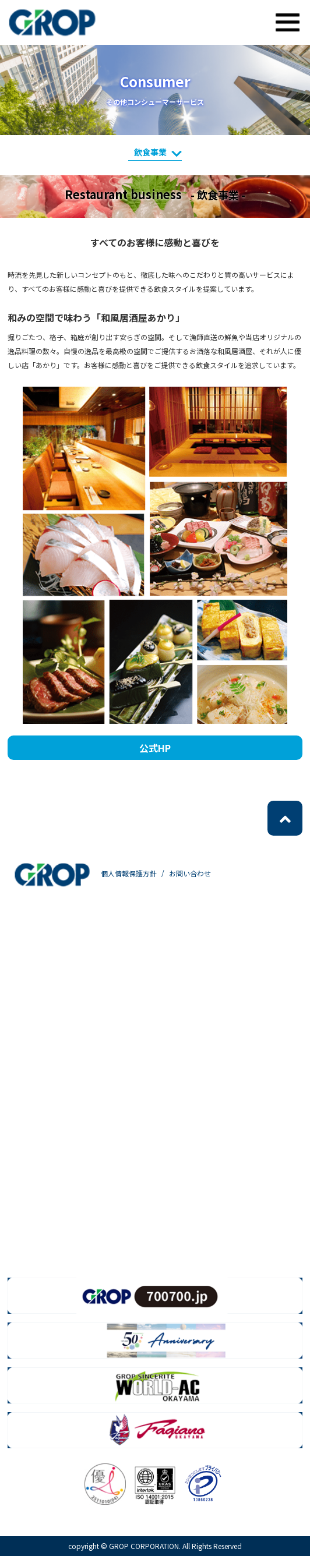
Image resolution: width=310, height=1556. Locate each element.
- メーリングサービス (73, 1145)
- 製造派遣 (54, 980)
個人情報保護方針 (129, 873)
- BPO (47, 1063)
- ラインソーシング (69, 1008)
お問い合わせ (190, 873)
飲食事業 (158, 152)
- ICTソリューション (71, 1090)
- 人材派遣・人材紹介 (73, 953)
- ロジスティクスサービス (80, 1172)
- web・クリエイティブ (77, 1117)
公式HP (155, 748)
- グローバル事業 (65, 1035)
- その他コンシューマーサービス (92, 1199)
